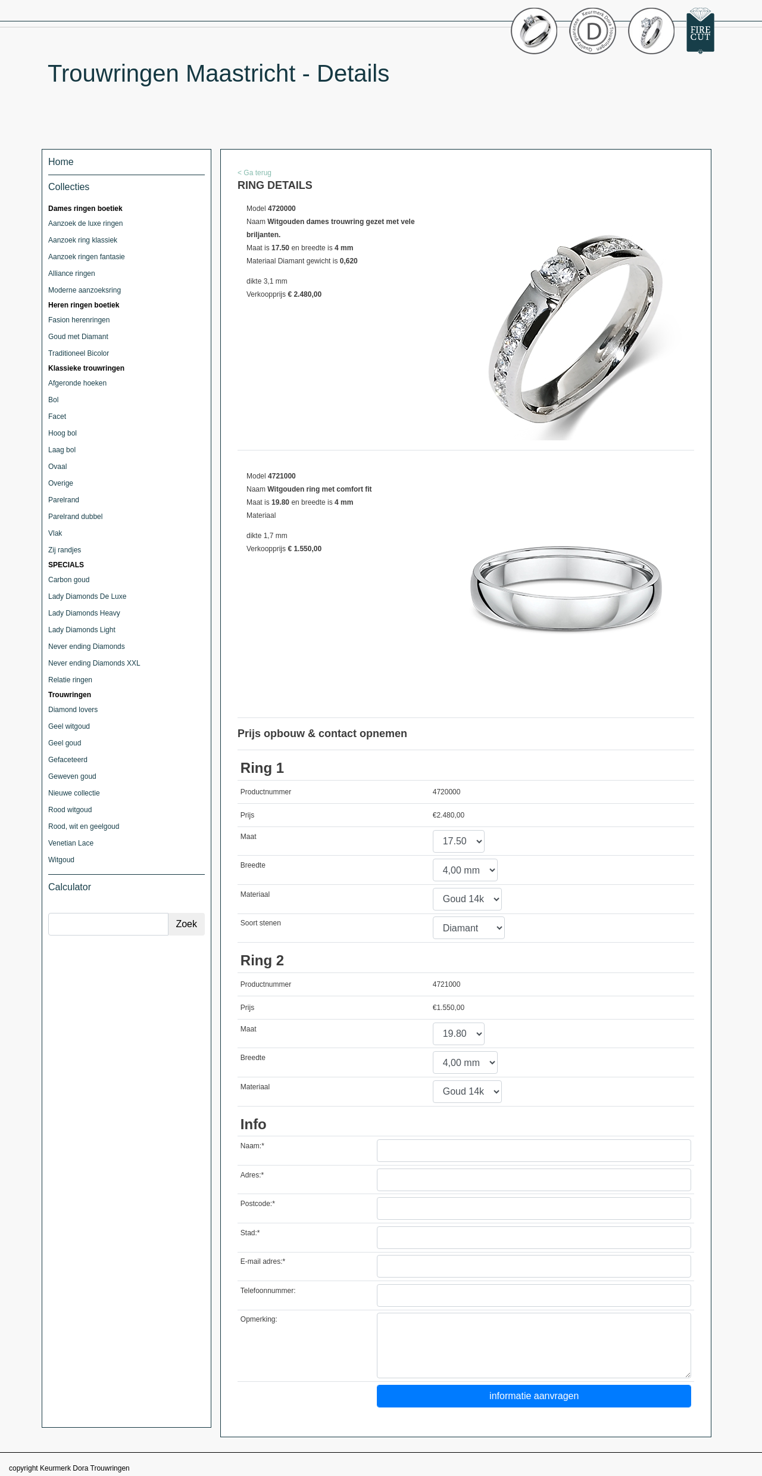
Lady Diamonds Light (81, 630)
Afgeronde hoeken (77, 383)
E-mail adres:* (263, 1261)
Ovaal (57, 466)
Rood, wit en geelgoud (83, 826)
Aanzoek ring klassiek (82, 240)
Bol (53, 400)
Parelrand (63, 500)
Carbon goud (68, 580)
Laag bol (62, 450)
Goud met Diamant (78, 337)
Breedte (253, 865)
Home (61, 162)
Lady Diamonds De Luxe (87, 596)
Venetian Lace (70, 843)
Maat (249, 836)
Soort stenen (261, 923)
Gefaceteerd (68, 760)
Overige (60, 483)
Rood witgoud (70, 810)
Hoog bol (62, 433)
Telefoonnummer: (268, 1291)
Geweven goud (72, 776)
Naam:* (252, 1146)
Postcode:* (258, 1204)
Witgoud (61, 860)
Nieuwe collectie (74, 793)
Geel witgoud (69, 726)
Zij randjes (64, 550)
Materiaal (255, 894)
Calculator (69, 887)
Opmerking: (259, 1319)
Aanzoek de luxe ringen (85, 223)
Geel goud (64, 743)
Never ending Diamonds (86, 646)
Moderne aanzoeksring (84, 290)
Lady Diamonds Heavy (84, 613)
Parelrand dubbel (75, 516)
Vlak (55, 533)
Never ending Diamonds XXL (94, 663)
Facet (57, 416)
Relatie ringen (70, 680)
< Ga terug (254, 173)
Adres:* (252, 1175)
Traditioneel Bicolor (78, 353)
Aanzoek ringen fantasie (86, 257)
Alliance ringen (71, 273)
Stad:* (250, 1233)
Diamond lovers (73, 710)
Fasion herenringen (79, 320)
